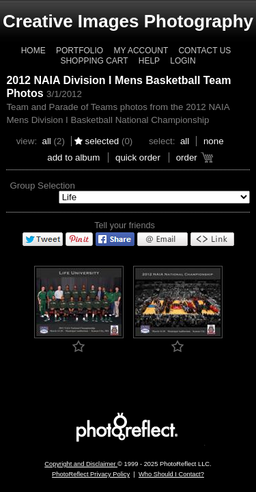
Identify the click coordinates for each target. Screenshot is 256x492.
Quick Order (137, 157)
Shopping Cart (94, 61)
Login (182, 61)
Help (149, 61)
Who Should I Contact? (171, 474)
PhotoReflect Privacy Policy (91, 474)
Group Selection (42, 185)
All (46, 141)
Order (186, 157)
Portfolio (79, 50)
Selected (102, 141)
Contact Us (204, 50)
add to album (73, 157)
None (213, 141)
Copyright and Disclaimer (80, 464)
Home (33, 50)
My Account (140, 50)
